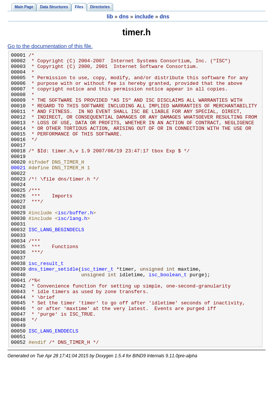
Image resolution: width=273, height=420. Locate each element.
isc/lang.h (72, 251)
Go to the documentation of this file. (50, 46)
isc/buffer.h (75, 245)
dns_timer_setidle (53, 312)
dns (124, 17)
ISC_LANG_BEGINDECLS (56, 265)
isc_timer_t (97, 312)
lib (110, 17)
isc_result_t (46, 306)
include (144, 17)
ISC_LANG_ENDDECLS (53, 387)
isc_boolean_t (168, 319)
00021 (18, 191)
